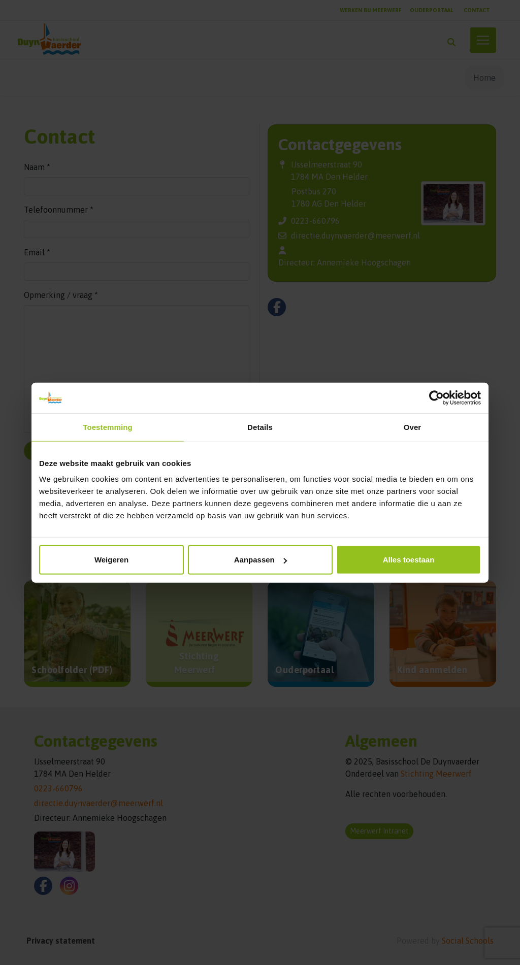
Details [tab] (260, 426)
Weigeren (111, 559)
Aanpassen (260, 559)
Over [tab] (412, 426)
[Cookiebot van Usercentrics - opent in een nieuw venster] (436, 397)
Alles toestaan (409, 559)
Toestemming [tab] (108, 426)
